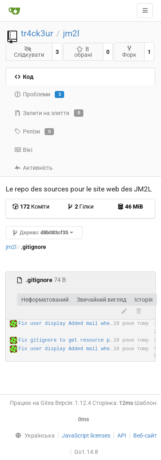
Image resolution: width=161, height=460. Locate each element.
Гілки (80, 206)
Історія (143, 299)
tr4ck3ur (37, 33)
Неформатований (45, 299)
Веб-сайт (145, 435)
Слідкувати (29, 52)
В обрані (83, 52)
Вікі (23, 150)
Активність (33, 167)
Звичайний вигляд (101, 299)
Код (24, 76)
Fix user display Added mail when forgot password (89, 324)
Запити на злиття (48, 113)
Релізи (34, 132)
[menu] (33, 435)
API (121, 435)
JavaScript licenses (86, 435)
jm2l (71, 33)
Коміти (30, 206)
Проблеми (39, 94)
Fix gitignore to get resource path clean (77, 340)
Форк (129, 51)
